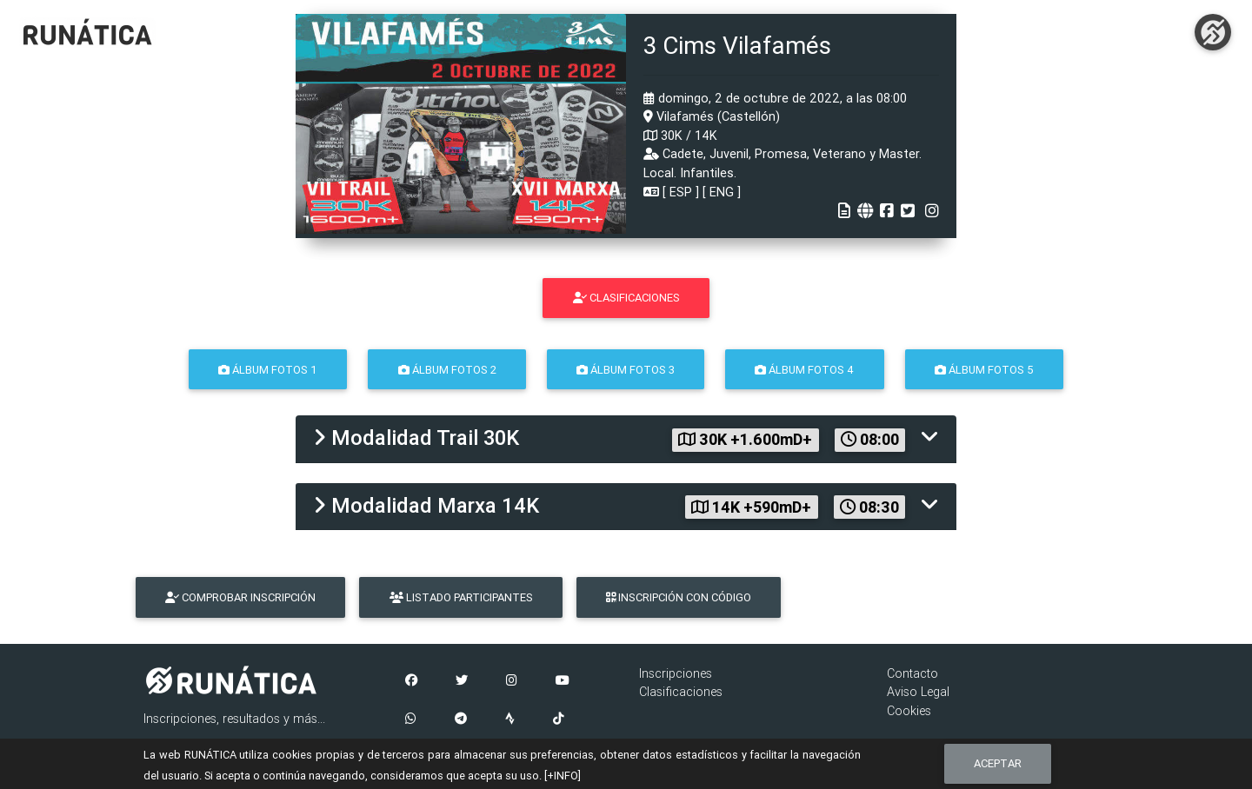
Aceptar (998, 763)
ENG (721, 192)
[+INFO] (562, 775)
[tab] (626, 439)
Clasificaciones (681, 691)
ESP (681, 192)
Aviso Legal (918, 691)
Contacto (912, 673)
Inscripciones (675, 673)
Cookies (909, 711)
